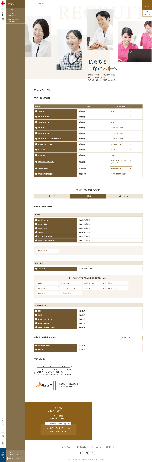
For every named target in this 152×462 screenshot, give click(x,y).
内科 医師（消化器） (44, 122)
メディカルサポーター (45, 236)
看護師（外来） (43, 224)
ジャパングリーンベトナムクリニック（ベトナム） (55, 374)
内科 (121, 111)
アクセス (3, 427)
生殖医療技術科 (71, 293)
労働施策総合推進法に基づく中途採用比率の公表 (67, 385)
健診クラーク (42, 350)
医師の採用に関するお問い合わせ (14, 21)
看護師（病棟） (43, 228)
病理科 (118, 283)
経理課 (40, 315)
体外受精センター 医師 (45, 144)
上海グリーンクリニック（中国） (48, 372)
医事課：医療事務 (43, 323)
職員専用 (108, 447)
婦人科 (121, 150)
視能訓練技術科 (118, 288)
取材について (96, 447)
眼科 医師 (41, 128)
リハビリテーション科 (71, 288)
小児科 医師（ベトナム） (46, 162)
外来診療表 (3, 442)
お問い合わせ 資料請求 (3, 455)
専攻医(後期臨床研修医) (45, 174)
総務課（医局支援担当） (45, 319)
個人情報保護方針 (82, 447)
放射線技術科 (71, 283)
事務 (39, 311)
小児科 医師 (41, 155)
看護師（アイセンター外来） (47, 240)
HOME (36, 3)
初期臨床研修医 (43, 168)
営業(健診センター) (44, 345)
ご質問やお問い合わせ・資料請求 (58, 424)
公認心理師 (41, 269)
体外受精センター (121, 144)
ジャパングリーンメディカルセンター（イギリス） (55, 369)
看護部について (48, 251)
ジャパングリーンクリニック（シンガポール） (53, 366)
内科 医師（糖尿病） (44, 117)
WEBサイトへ (132, 338)
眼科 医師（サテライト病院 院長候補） (50, 139)
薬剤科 (48, 283)
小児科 (121, 155)
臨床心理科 (48, 293)
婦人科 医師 (41, 150)
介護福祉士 (41, 232)
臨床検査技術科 (94, 283)
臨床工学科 (48, 288)
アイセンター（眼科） (121, 128)
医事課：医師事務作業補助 (46, 327)
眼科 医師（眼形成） (44, 133)
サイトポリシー (67, 447)
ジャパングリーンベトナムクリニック (121, 162)
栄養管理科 (94, 288)
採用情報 (10, 10)
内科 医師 (41, 111)
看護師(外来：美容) (44, 220)
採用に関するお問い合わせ (12, 15)
